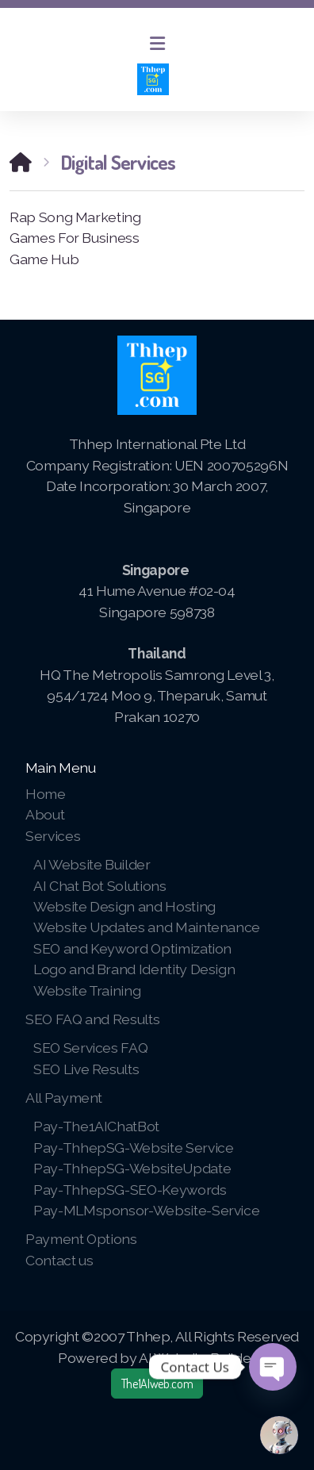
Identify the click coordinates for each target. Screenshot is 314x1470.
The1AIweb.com (157, 1383)
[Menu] (157, 43)
